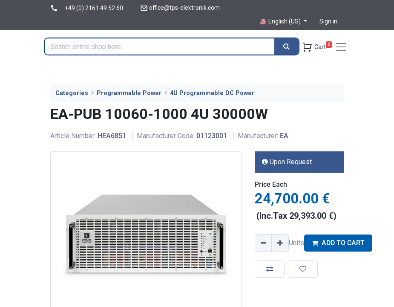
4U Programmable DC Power (212, 93)
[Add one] (279, 243)
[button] (270, 269)
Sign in (328, 21)
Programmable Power (129, 93)
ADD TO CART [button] (338, 243)
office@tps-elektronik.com (184, 7)
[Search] (286, 46)
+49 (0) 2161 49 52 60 (94, 8)
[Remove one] (263, 243)
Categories (71, 93)
